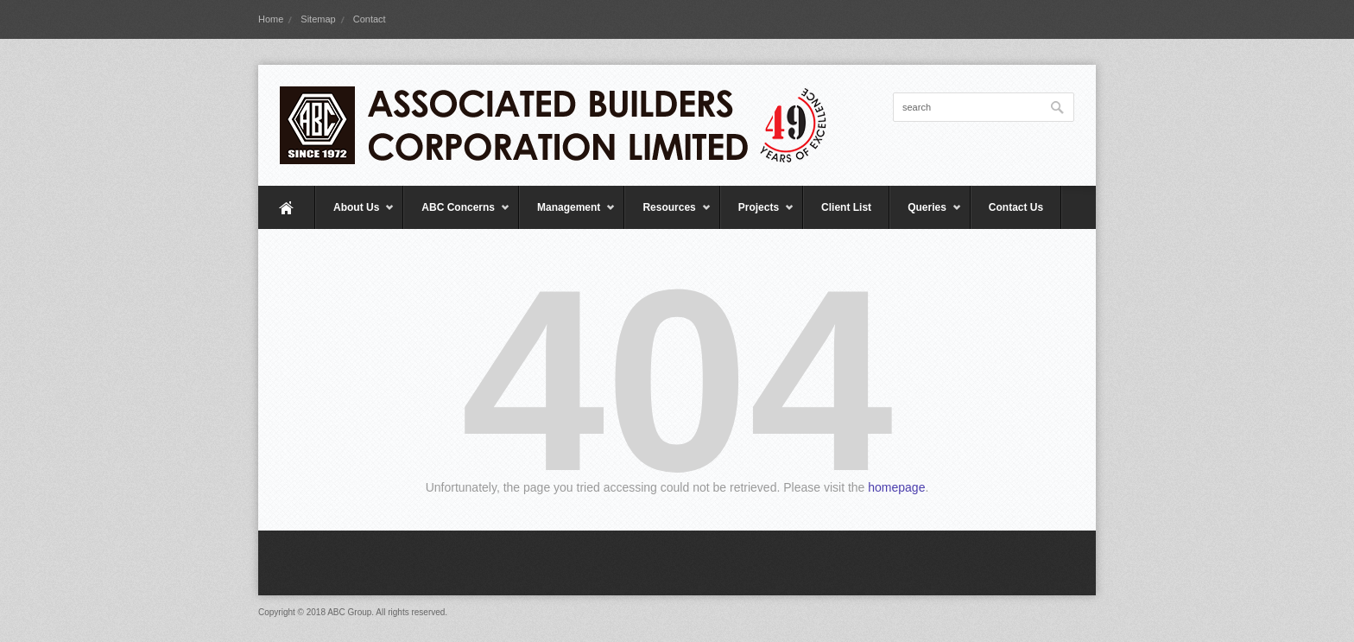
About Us (355, 215)
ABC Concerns (456, 215)
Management (567, 215)
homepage (896, 487)
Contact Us (1016, 207)
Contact (369, 19)
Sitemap (318, 19)
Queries (925, 215)
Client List (846, 207)
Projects (757, 215)
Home (270, 19)
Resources (667, 215)
